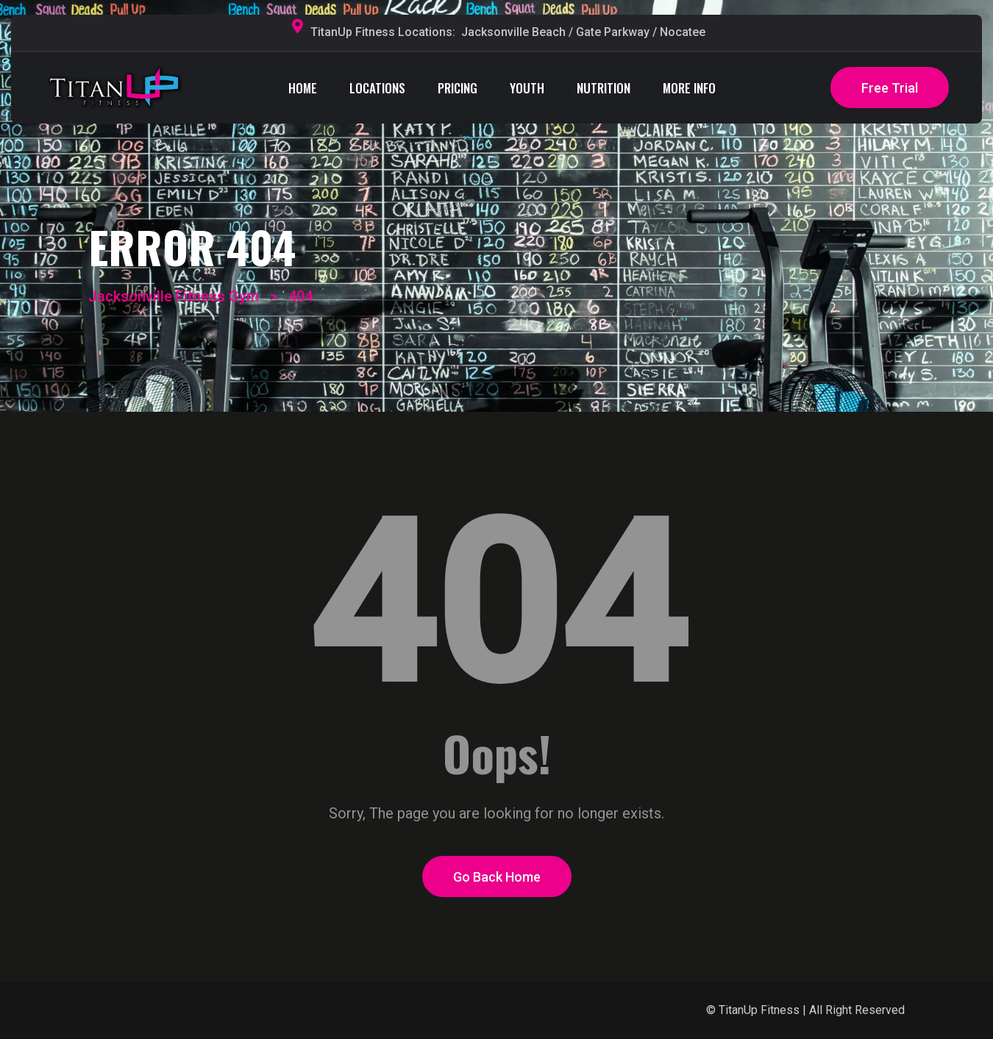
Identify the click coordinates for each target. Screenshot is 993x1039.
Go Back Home (497, 877)
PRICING (457, 88)
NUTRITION (603, 88)
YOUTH (527, 88)
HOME (302, 88)
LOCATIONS (377, 88)
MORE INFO (689, 88)
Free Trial (889, 88)
